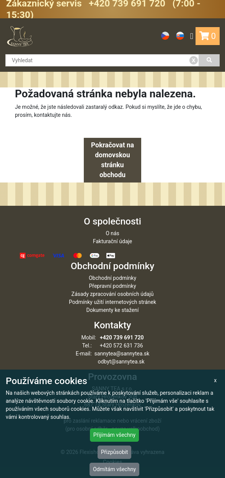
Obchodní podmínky (112, 278)
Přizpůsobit (114, 452)
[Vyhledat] (209, 60)
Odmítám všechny (114, 469)
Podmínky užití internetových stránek (112, 302)
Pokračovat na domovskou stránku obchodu (112, 160)
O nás (112, 233)
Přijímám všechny (114, 435)
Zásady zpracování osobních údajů (113, 294)
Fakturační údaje (112, 241)
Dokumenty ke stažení (112, 310)
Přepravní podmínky (112, 286)
